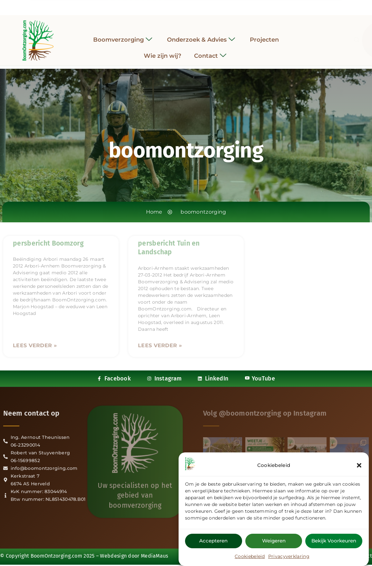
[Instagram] (180, 6)
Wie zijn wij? (162, 51)
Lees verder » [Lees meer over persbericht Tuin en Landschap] (160, 345)
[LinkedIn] (191, 6)
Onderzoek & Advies (201, 35)
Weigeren (274, 541)
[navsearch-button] (304, 35)
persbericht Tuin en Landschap (169, 247)
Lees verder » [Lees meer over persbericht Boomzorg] (35, 345)
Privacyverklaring (288, 556)
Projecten (264, 34)
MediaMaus (154, 549)
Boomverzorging (122, 35)
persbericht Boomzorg (48, 243)
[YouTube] (203, 6)
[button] (359, 465)
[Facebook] (168, 6)
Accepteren (213, 541)
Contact (210, 51)
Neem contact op (31, 413)
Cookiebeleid (250, 556)
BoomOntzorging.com (56, 549)
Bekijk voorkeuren (333, 541)
